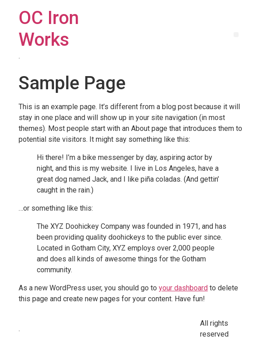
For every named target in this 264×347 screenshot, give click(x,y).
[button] (236, 34)
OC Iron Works (49, 28)
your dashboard (183, 288)
